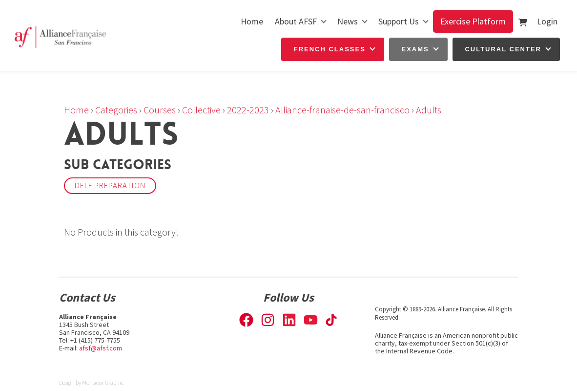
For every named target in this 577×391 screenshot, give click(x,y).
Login (547, 21)
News (347, 21)
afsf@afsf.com (100, 348)
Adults (428, 110)
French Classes (330, 49)
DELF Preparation (110, 185)
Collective (201, 110)
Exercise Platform (473, 21)
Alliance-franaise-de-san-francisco (342, 110)
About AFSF (296, 21)
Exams (415, 49)
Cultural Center (503, 49)
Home (252, 21)
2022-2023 (248, 110)
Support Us (398, 21)
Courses (160, 110)
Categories (116, 110)
